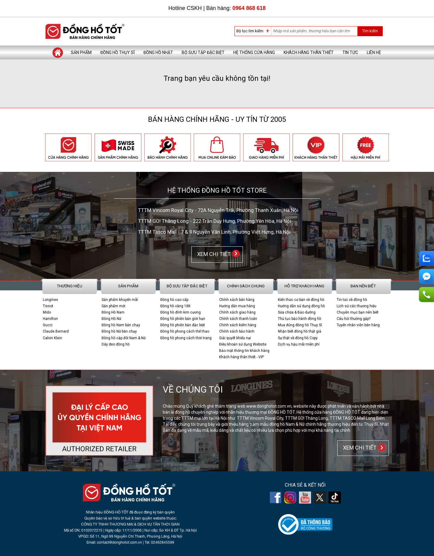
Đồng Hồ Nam (113, 312)
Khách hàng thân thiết (309, 52)
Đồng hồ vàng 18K (175, 306)
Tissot (48, 306)
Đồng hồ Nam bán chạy (121, 325)
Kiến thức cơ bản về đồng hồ (301, 300)
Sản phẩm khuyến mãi (120, 300)
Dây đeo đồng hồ (116, 344)
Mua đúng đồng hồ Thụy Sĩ (300, 325)
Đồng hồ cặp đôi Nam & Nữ (124, 338)
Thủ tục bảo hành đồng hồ (299, 319)
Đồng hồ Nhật (158, 52)
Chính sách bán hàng (236, 300)
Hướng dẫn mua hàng (237, 306)
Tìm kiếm (370, 31)
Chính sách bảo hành (236, 331)
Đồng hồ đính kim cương (180, 312)
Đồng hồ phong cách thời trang (186, 338)
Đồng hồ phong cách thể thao (184, 331)
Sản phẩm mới (113, 306)
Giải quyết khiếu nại (235, 338)
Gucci (47, 325)
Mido (47, 312)
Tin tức (350, 52)
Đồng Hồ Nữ (111, 319)
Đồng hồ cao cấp (174, 300)
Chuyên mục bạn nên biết (358, 312)
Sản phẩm (81, 52)
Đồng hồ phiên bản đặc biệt (182, 325)
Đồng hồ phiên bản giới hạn (182, 319)
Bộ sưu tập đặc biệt (203, 52)
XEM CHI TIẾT (213, 254)
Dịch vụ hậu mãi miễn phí (298, 344)
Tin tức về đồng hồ (352, 300)
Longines (50, 300)
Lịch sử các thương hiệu (356, 306)
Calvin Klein (52, 338)
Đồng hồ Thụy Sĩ (117, 52)
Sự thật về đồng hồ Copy (298, 338)
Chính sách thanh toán (238, 319)
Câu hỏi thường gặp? (353, 319)
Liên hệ (374, 52)
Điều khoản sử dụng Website (242, 344)
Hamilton (50, 319)
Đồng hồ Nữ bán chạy (119, 331)
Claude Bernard (56, 331)
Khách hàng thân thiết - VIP (241, 357)
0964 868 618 (249, 8)
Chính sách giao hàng (237, 312)
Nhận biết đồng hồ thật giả (299, 331)
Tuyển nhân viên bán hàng (358, 325)
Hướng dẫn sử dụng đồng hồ (301, 306)
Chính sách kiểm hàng (237, 325)
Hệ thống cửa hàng (254, 52)
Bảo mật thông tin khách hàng (244, 351)
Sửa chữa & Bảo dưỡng (297, 312)
